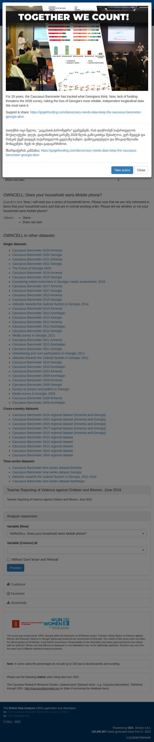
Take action (122, 170)
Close (141, 170)
